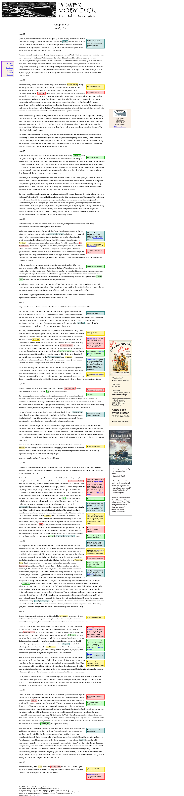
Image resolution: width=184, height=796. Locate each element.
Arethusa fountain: (92, 359)
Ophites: (89, 515)
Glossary (10, 72)
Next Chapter (9, 68)
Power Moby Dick (48, 10)
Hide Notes (10, 63)
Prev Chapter (9, 70)
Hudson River (91, 574)
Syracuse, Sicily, (97, 374)
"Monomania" (91, 507)
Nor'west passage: (92, 338)
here (38, 795)
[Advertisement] (120, 62)
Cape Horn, (100, 550)
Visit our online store (120, 127)
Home (11, 65)
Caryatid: (89, 654)
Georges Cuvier (91, 246)
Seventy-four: (91, 774)
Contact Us (10, 75)
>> (84, 780)
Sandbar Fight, (98, 481)
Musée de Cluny (92, 629)
